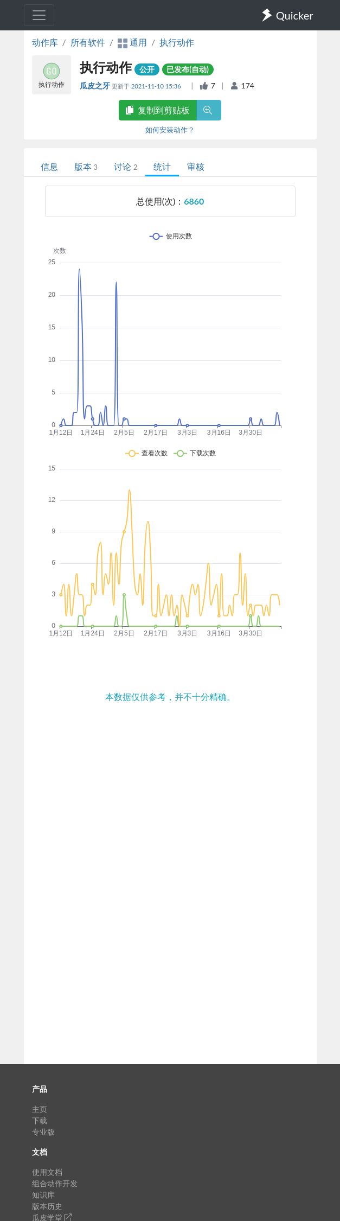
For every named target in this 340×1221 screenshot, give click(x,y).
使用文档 (47, 1172)
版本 (86, 166)
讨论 (125, 166)
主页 (39, 1109)
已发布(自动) (187, 69)
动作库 (45, 42)
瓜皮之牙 (96, 85)
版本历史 (47, 1206)
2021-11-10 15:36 (157, 86)
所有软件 (87, 42)
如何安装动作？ (170, 129)
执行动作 (176, 42)
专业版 (43, 1131)
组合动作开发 (55, 1183)
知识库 (43, 1194)
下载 (39, 1120)
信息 (49, 166)
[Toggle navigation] (39, 15)
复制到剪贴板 (158, 110)
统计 (162, 166)
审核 (195, 166)
